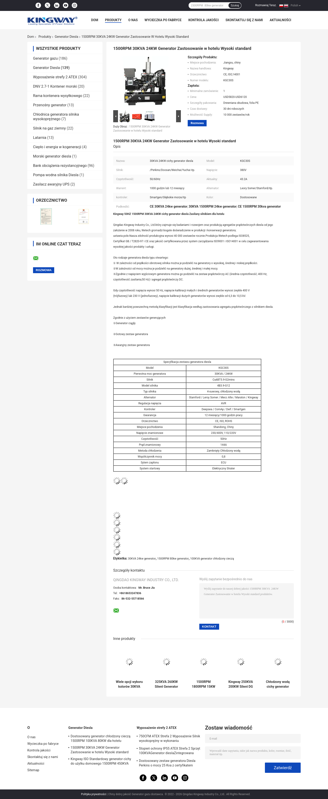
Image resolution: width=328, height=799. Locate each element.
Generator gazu (45, 58)
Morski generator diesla (52, 156)
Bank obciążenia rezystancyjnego (60, 165)
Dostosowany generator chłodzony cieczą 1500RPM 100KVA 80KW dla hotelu (100, 738)
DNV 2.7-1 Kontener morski (55, 86)
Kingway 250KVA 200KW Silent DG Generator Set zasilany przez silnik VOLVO (240, 684)
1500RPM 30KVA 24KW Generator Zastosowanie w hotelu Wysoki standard (99, 750)
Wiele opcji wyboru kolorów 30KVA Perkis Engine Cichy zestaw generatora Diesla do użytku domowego (129, 684)
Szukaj (235, 5)
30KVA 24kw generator (142, 558)
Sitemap (33, 770)
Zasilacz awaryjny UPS (51, 184)
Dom (94, 20)
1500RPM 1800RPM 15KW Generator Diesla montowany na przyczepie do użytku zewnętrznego (203, 684)
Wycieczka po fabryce (163, 20)
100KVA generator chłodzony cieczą (212, 558)
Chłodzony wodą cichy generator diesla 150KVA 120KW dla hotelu (277, 684)
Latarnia (39, 137)
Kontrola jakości (203, 20)
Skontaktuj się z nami (244, 20)
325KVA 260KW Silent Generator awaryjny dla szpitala (166, 684)
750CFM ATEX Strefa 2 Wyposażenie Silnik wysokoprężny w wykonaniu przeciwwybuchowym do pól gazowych (169, 739)
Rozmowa (197, 123)
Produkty (113, 20)
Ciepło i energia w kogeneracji (57, 147)
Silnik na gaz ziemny (49, 128)
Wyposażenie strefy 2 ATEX (55, 77)
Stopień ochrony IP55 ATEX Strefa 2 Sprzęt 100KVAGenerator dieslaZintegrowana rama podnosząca (169, 751)
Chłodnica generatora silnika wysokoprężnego (56, 116)
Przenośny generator (50, 105)
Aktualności (280, 20)
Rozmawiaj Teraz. (266, 5)
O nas (133, 20)
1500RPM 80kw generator (173, 558)
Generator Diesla (66, 36)
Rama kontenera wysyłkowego (57, 96)
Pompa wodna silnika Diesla (56, 175)
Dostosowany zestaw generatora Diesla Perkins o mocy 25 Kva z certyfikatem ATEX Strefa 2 (167, 763)
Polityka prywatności (93, 794)
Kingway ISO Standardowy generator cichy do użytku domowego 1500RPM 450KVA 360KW (101, 762)
